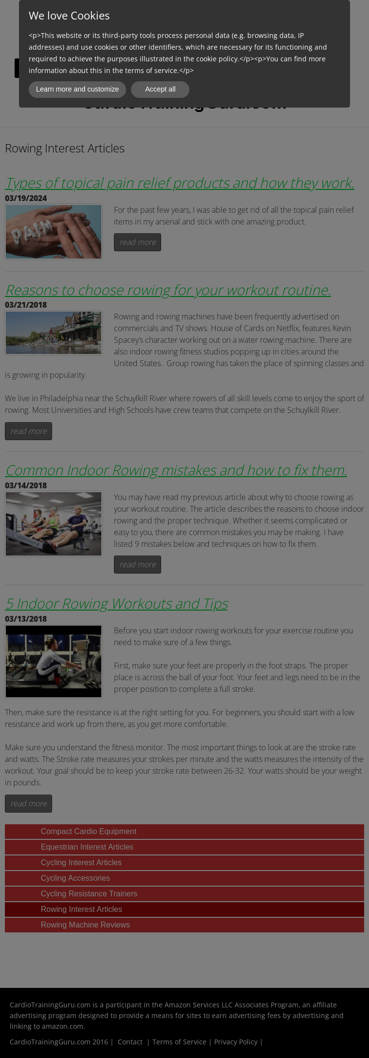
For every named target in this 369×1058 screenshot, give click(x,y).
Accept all (160, 89)
